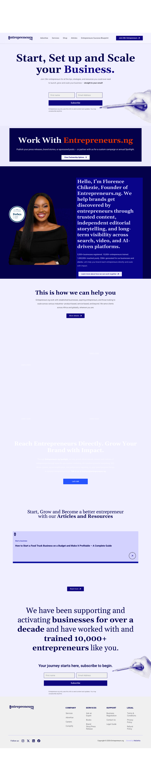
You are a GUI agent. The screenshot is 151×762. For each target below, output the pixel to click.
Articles (74, 38)
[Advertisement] (75, 16)
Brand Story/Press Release (91, 726)
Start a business (21, 541)
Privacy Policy (130, 721)
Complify (69, 726)
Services (55, 38)
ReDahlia (137, 740)
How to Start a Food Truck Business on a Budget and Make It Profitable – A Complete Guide (63, 545)
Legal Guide (111, 724)
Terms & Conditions (131, 714)
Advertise (44, 38)
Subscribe (75, 102)
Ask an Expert (89, 714)
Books (88, 720)
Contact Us (111, 720)
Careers (69, 721)
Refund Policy (130, 727)
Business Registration (112, 714)
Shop (65, 38)
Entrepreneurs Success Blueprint (94, 38)
